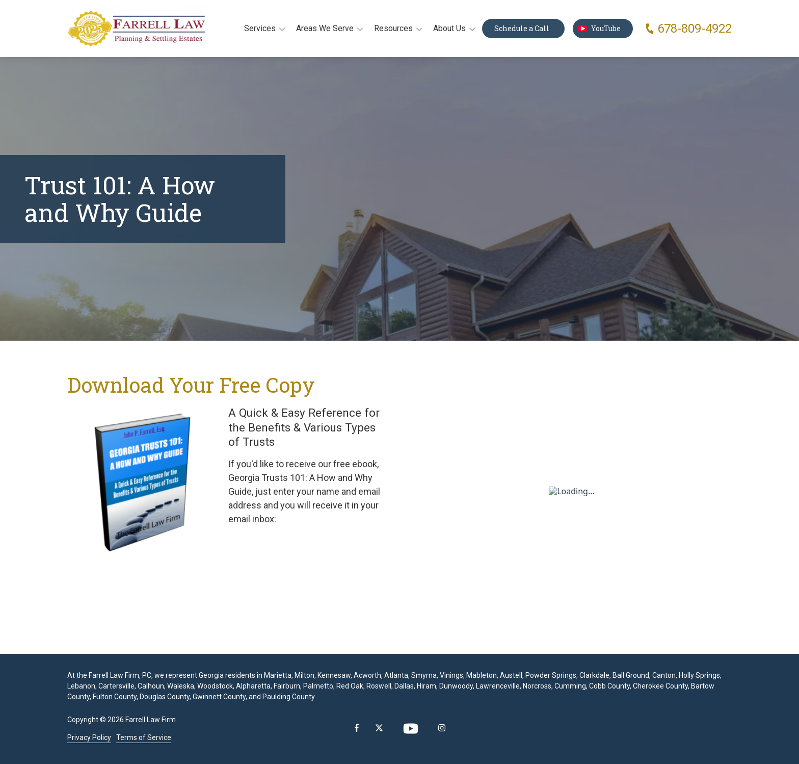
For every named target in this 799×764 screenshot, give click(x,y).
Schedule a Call (523, 28)
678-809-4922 (694, 28)
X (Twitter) (379, 728)
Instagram (442, 728)
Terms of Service (143, 737)
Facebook (357, 728)
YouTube (603, 28)
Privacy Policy (89, 737)
